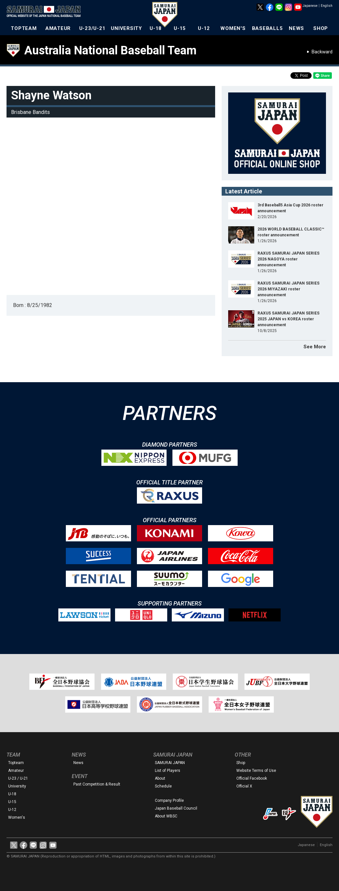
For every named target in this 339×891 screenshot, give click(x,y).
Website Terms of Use (256, 770)
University (17, 786)
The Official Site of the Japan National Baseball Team (46, 12)
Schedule (163, 786)
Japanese (309, 5)
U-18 (156, 28)
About (160, 778)
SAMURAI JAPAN (170, 762)
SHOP (320, 28)
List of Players (167, 770)
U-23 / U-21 (18, 778)
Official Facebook (251, 778)
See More (314, 347)
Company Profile (169, 800)
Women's (16, 817)
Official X (244, 786)
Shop (240, 762)
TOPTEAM (24, 28)
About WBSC (166, 816)
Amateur (16, 770)
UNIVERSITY (126, 28)
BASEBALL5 (267, 28)
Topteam (16, 762)
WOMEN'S (232, 28)
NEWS (296, 28)
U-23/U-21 (92, 28)
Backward (322, 52)
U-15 (180, 28)
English (326, 5)
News (78, 762)
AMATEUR (58, 28)
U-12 (204, 28)
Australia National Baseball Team (110, 50)
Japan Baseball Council (176, 808)
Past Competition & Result (96, 784)
